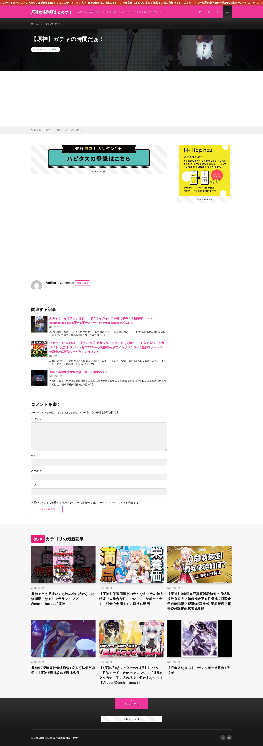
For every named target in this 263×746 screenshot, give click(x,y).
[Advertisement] (131, 98)
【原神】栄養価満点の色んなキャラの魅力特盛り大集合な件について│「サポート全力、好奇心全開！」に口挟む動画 (131, 599)
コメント (36, 419)
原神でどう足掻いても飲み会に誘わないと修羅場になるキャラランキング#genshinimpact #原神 (63, 599)
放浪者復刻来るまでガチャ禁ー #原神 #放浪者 (198, 670)
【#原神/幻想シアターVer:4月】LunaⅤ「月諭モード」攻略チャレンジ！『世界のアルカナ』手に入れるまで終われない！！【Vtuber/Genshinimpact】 (131, 675)
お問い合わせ (52, 23)
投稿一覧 (81, 283)
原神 (54, 49)
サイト (35, 485)
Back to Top (131, 704)
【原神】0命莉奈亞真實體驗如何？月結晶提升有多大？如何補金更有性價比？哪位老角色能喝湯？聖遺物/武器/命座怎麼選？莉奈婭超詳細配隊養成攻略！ (199, 601)
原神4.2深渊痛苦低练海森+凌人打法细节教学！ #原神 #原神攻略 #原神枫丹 (63, 670)
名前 (35, 455)
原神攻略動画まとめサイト (68, 737)
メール (36, 470)
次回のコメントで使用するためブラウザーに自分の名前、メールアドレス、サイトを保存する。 (86, 502)
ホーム (35, 23)
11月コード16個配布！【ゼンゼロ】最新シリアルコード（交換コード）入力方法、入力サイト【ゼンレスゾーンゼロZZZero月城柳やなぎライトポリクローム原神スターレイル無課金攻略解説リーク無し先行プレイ (107, 347)
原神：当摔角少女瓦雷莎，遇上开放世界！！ (78, 372)
